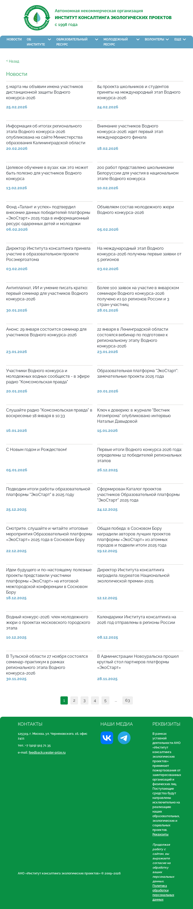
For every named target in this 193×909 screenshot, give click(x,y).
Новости (14, 39)
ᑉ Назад (12, 61)
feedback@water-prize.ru (47, 752)
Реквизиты (160, 834)
